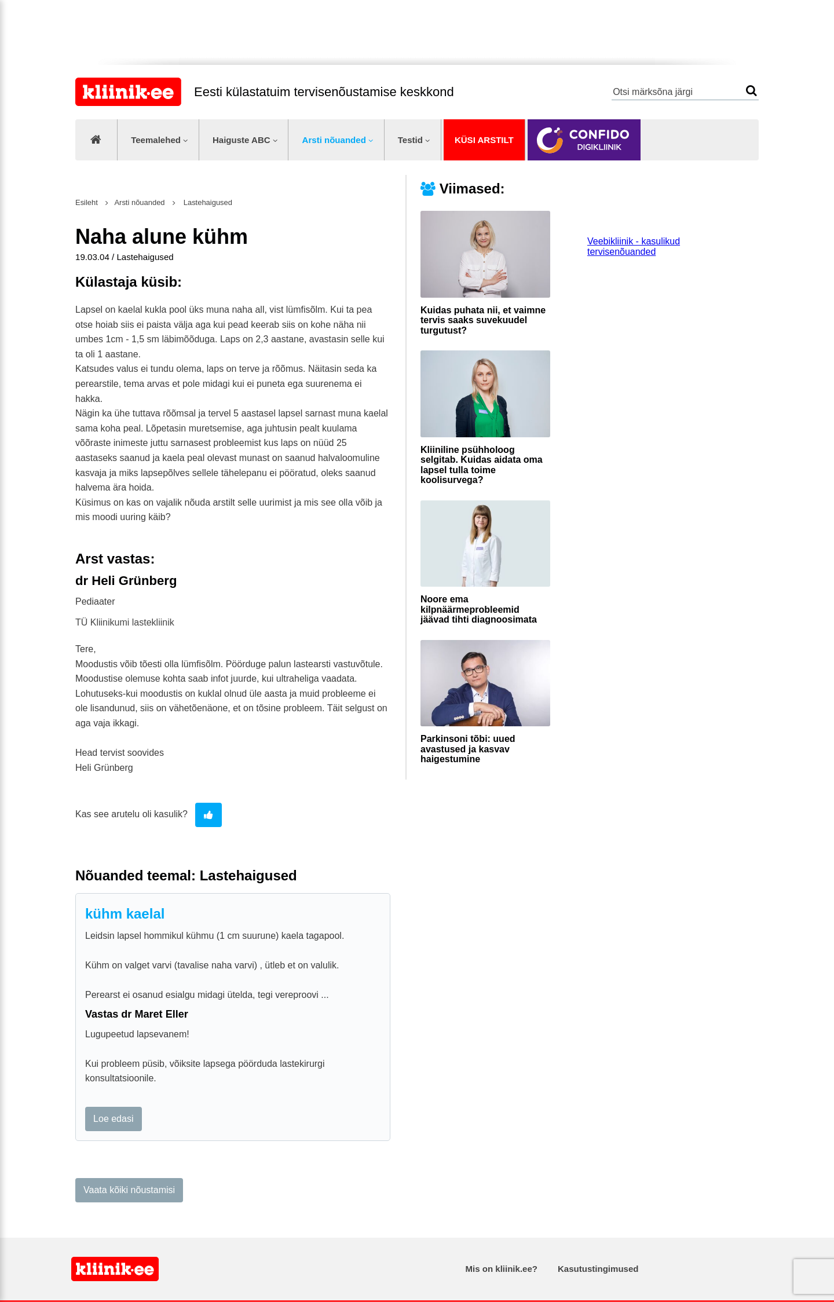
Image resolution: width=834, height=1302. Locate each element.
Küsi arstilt (484, 140)
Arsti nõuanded (334, 140)
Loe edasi (113, 1119)
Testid (410, 140)
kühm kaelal (124, 913)
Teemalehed (156, 140)
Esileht (86, 202)
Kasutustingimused (598, 1269)
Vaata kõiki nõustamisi (129, 1190)
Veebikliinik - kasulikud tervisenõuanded (633, 246)
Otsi (751, 90)
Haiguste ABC (241, 140)
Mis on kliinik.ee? (501, 1269)
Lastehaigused (206, 202)
